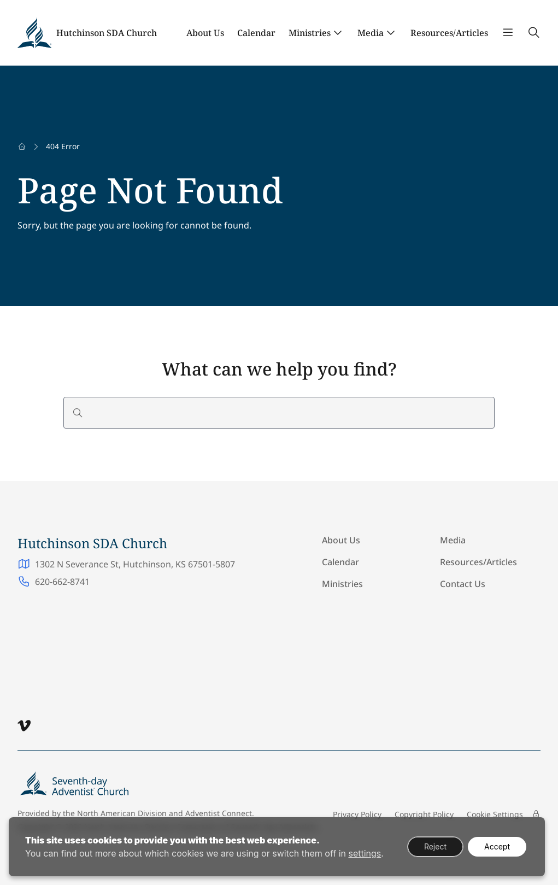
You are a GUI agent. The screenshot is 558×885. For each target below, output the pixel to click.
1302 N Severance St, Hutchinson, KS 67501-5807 (135, 564)
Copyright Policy (424, 814)
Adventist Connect (218, 813)
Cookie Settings (495, 814)
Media (370, 33)
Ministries (310, 33)
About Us (205, 33)
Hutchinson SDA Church (106, 33)
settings (364, 853)
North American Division (122, 813)
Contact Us (462, 584)
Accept (497, 846)
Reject (435, 846)
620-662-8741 (62, 582)
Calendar (256, 33)
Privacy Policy (357, 814)
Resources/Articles (449, 33)
